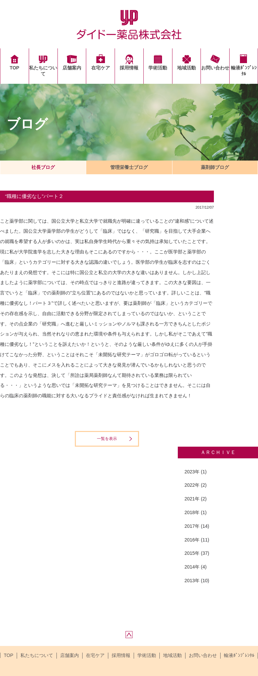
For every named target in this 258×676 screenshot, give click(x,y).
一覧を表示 (107, 438)
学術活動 (157, 67)
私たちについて (43, 70)
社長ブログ (43, 167)
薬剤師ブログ (215, 167)
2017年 (192, 526)
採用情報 (129, 67)
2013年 (192, 580)
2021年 (192, 498)
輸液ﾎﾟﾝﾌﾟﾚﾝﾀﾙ (244, 70)
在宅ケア (100, 67)
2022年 (192, 485)
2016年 (192, 539)
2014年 (192, 567)
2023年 (192, 471)
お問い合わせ (215, 67)
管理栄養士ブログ (129, 167)
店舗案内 (71, 67)
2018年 (192, 512)
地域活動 (186, 67)
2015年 (192, 553)
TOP (14, 67)
